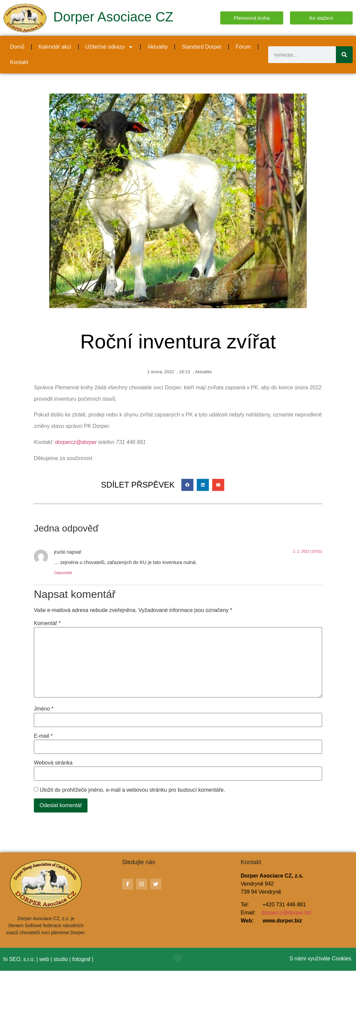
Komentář (47, 623)
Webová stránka (53, 763)
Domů (17, 47)
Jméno (44, 709)
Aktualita (203, 371)
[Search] (344, 54)
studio (61, 959)
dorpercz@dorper (76, 442)
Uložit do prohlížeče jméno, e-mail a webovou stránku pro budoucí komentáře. (132, 790)
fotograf (81, 959)
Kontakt (19, 62)
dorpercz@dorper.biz (286, 912)
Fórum (243, 47)
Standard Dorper (201, 47)
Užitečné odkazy (109, 47)
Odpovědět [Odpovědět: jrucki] (63, 573)
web (44, 959)
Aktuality (157, 47)
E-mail (43, 736)
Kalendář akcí (55, 47)
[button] (187, 485)
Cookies (341, 958)
